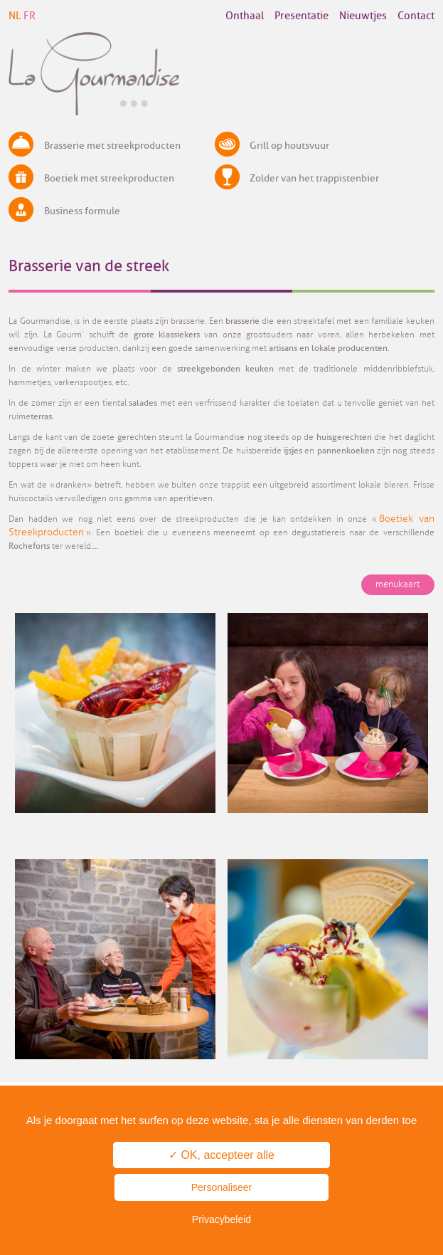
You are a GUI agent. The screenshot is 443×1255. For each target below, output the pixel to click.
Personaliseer (221, 1187)
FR (29, 16)
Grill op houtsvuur (289, 146)
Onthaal (244, 16)
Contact (415, 16)
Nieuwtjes (363, 16)
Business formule (82, 211)
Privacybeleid (221, 1219)
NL (15, 16)
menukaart (397, 584)
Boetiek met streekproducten (109, 178)
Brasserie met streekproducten (112, 146)
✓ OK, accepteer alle (221, 1155)
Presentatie (301, 16)
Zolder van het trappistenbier (314, 178)
